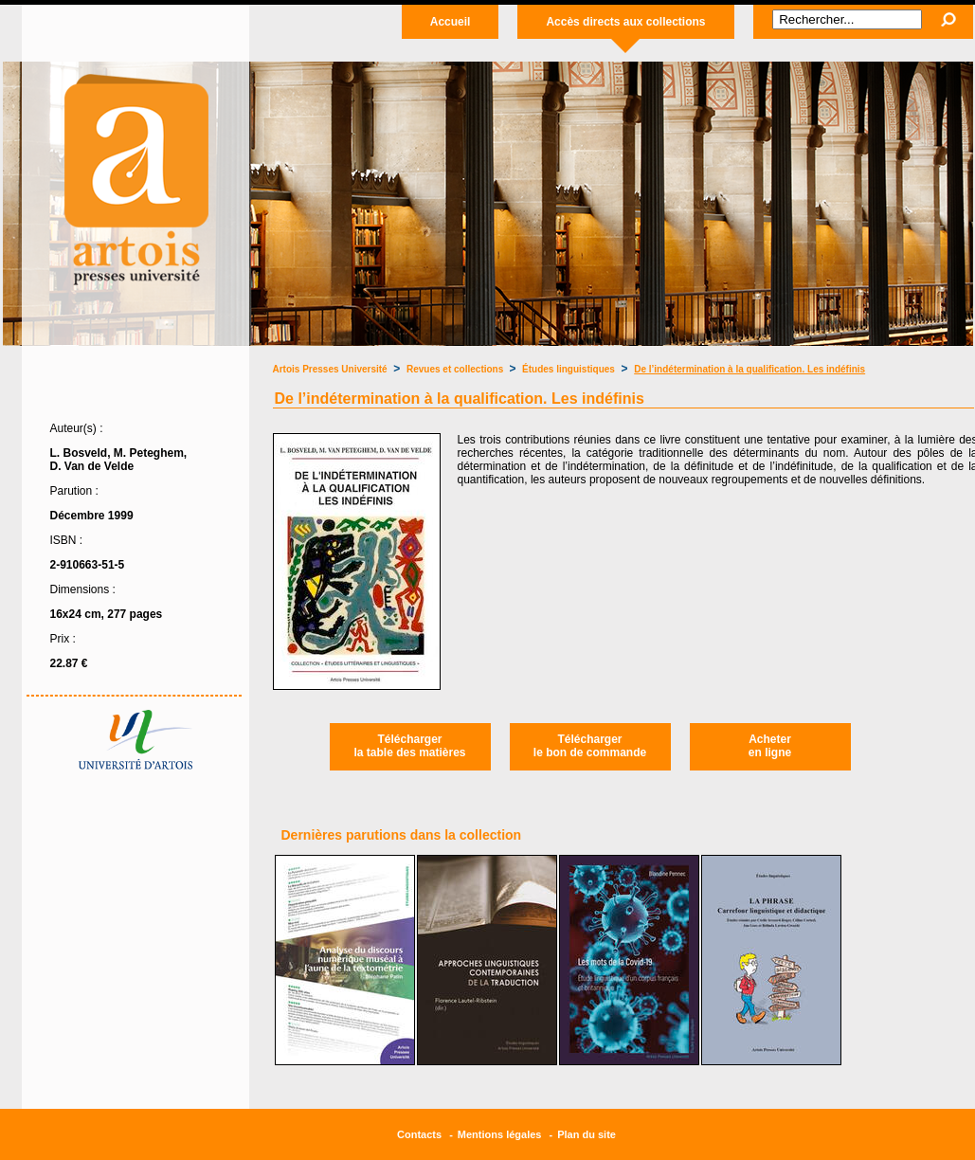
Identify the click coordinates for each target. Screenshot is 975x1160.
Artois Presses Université (330, 369)
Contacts (419, 1134)
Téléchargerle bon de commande (589, 746)
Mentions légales (500, 1134)
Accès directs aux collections (625, 21)
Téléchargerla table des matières (409, 746)
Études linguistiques (568, 369)
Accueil (450, 21)
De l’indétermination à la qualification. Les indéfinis (749, 369)
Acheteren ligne (770, 746)
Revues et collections (456, 369)
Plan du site (586, 1134)
